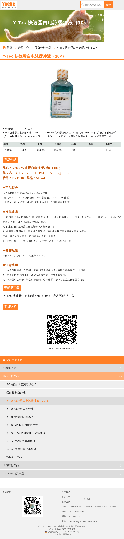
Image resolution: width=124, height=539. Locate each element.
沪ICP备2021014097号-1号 (62, 529)
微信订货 (7, 492)
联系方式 (66, 502)
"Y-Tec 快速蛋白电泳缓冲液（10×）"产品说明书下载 (39, 296)
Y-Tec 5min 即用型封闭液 (22, 425)
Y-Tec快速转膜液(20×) (20, 416)
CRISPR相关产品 (13, 473)
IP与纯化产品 (11, 465)
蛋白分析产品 (43, 47)
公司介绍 (66, 497)
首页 (7, 47)
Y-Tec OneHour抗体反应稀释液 (25, 433)
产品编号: (8, 129)
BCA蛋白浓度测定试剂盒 (21, 384)
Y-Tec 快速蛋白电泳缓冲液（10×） (78, 47)
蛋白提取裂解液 (16, 392)
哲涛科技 (67, 534)
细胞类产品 (9, 368)
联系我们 (86, 499)
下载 (108, 150)
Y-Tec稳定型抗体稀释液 (21, 441)
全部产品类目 (13, 360)
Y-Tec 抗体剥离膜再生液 (21, 449)
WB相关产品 (14, 457)
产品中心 (23, 47)
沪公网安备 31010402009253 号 (62, 532)
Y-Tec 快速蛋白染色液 (20, 408)
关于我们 (66, 492)
